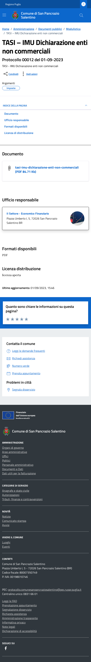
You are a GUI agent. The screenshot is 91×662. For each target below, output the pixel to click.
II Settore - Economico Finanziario (28, 213)
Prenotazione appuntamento (19, 605)
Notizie (6, 516)
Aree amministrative (14, 452)
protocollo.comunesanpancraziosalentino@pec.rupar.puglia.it (44, 589)
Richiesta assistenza (14, 614)
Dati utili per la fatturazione (19, 473)
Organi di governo (13, 447)
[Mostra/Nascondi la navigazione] (4, 15)
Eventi (6, 546)
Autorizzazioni (10, 495)
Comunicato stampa (14, 521)
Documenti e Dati (12, 469)
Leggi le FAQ (9, 601)
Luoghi (6, 542)
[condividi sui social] (10, 74)
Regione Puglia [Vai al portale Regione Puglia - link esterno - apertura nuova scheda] (13, 4)
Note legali (8, 627)
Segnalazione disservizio (17, 609)
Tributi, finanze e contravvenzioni (22, 499)
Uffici (5, 456)
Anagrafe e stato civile (15, 490)
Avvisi (5, 525)
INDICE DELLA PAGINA (45, 105)
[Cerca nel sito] (81, 15)
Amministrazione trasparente (20, 618)
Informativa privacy (14, 622)
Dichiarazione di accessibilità (19, 631)
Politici (6, 460)
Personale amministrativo (17, 465)
